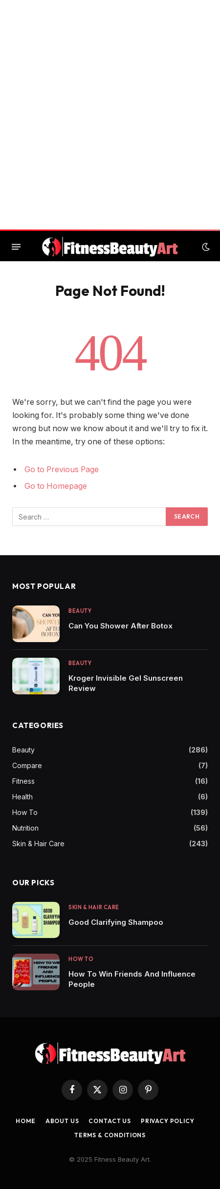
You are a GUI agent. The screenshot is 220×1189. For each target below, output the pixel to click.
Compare (27, 765)
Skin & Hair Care (38, 843)
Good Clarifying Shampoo (115, 922)
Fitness (23, 781)
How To (25, 812)
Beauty (23, 750)
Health (22, 797)
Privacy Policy (168, 1121)
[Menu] (16, 247)
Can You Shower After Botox (120, 625)
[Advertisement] (110, 115)
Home (25, 1121)
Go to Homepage (55, 486)
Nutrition (25, 828)
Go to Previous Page (61, 469)
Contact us (109, 1121)
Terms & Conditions (110, 1135)
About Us (62, 1121)
